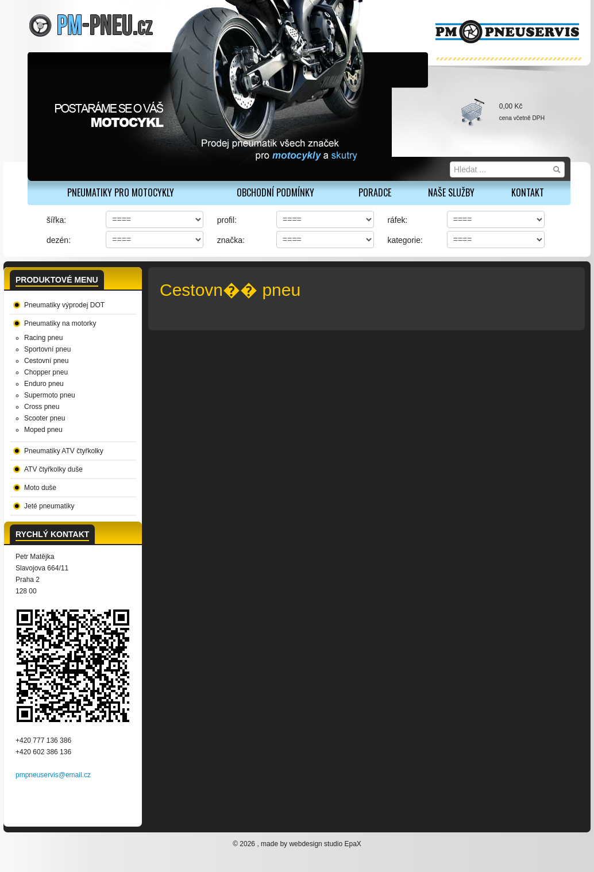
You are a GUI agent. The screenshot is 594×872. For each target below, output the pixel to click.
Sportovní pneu (47, 349)
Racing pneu (43, 338)
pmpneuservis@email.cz (53, 775)
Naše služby (451, 192)
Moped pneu (43, 430)
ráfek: (397, 220)
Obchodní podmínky (275, 192)
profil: (227, 220)
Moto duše (40, 488)
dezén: (59, 240)
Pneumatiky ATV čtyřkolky (63, 451)
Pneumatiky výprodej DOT (64, 305)
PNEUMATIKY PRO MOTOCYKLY (120, 192)
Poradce (374, 192)
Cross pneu (41, 407)
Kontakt (527, 192)
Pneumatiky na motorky (60, 323)
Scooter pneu (44, 418)
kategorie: (404, 240)
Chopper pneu (46, 372)
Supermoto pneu (49, 395)
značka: (231, 240)
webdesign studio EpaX (325, 844)
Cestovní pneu (46, 361)
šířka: (56, 220)
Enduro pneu (44, 384)
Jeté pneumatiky (49, 506)
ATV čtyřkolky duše (53, 469)
